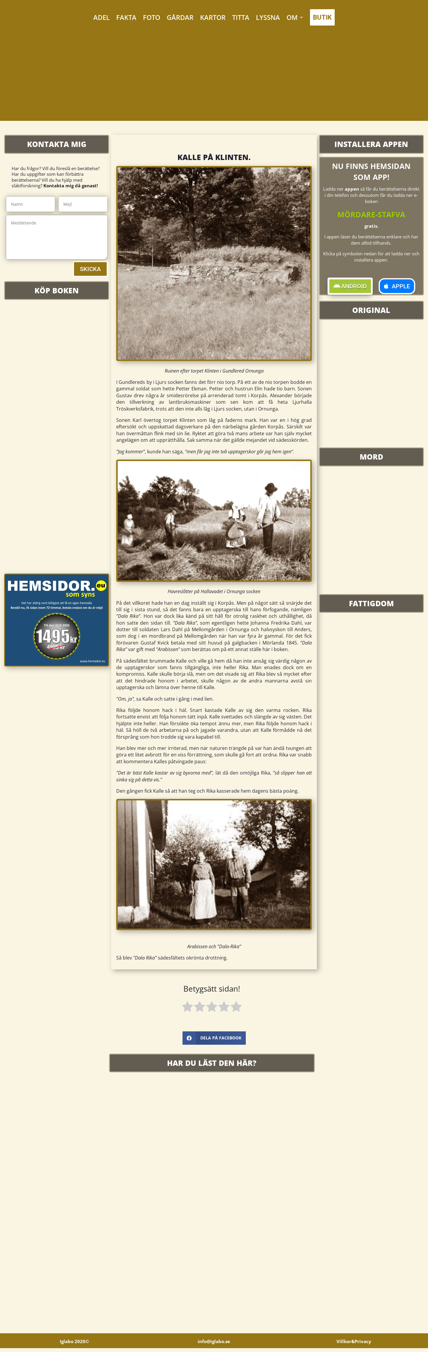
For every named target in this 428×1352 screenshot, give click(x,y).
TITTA (240, 17)
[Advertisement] (214, 79)
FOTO (151, 17)
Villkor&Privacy (353, 1345)
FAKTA (126, 17)
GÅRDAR (180, 17)
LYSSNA (268, 17)
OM (292, 17)
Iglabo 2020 (74, 1345)
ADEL (101, 17)
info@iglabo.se (214, 1345)
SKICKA (90, 269)
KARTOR (213, 17)
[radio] (187, 1007)
